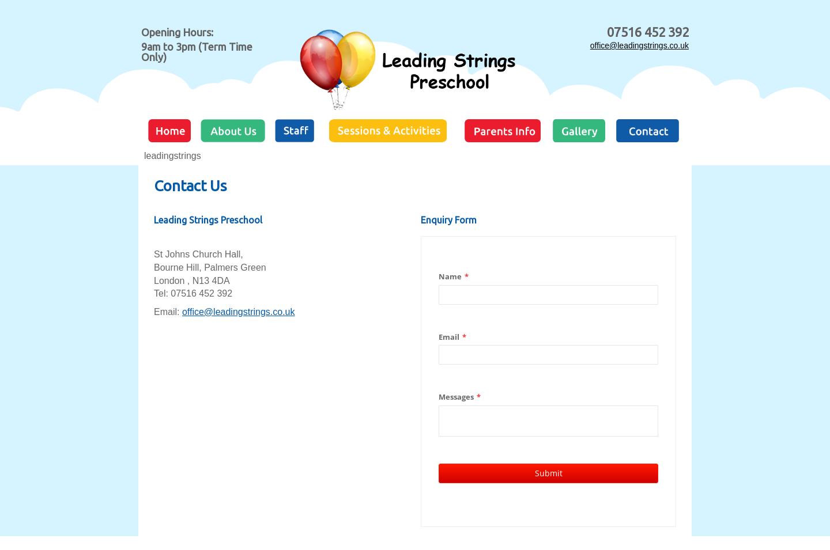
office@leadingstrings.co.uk (639, 45)
